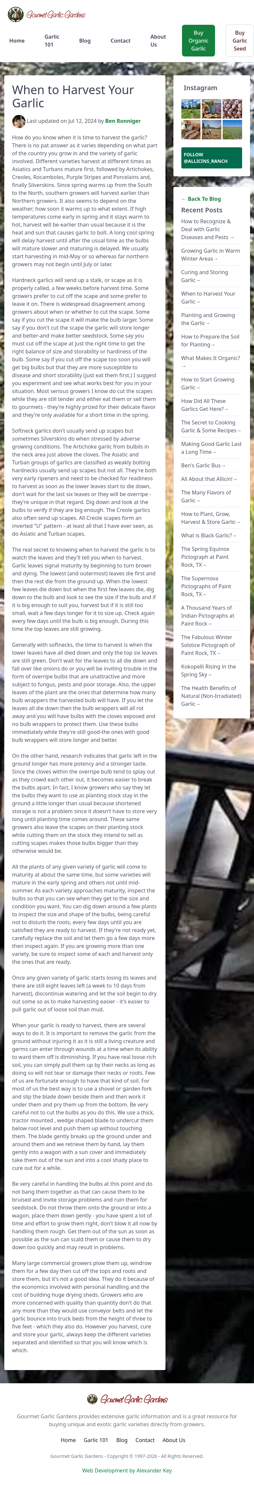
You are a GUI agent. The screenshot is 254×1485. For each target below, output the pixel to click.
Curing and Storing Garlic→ (204, 276)
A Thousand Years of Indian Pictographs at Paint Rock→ (208, 615)
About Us (158, 40)
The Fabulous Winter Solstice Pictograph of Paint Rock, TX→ (208, 645)
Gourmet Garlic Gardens (127, 1399)
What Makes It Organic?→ (210, 362)
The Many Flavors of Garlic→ (206, 496)
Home (17, 40)
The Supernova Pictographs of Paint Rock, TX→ (206, 586)
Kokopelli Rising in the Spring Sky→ (208, 670)
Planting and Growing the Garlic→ (208, 319)
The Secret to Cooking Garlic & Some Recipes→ (211, 426)
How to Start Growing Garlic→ (208, 383)
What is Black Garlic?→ (209, 535)
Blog (85, 40)
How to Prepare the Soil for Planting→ (210, 340)
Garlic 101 (52, 40)
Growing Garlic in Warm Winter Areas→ (210, 254)
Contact (121, 40)
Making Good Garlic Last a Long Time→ (211, 447)
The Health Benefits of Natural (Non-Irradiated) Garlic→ (211, 695)
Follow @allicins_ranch (206, 157)
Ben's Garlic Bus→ (203, 465)
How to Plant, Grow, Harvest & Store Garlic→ (211, 517)
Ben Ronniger (123, 121)
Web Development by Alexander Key (127, 1470)
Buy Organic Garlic (198, 40)
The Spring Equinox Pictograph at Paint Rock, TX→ (205, 556)
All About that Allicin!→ (209, 479)
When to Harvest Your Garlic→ (208, 297)
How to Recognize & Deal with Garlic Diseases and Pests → (208, 229)
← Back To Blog (201, 198)
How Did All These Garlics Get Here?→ (205, 405)
